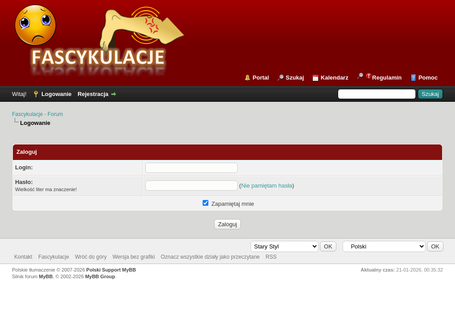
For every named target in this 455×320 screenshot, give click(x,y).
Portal (261, 77)
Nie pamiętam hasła (266, 185)
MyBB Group (100, 276)
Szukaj (295, 77)
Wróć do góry (91, 257)
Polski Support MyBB (111, 269)
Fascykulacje (53, 257)
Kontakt (23, 257)
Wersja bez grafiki (133, 257)
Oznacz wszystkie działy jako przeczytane (210, 257)
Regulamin (383, 76)
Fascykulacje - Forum (37, 114)
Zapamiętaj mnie (228, 203)
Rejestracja (93, 94)
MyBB (46, 276)
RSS (271, 257)
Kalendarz (334, 77)
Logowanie (56, 94)
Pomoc (428, 77)
